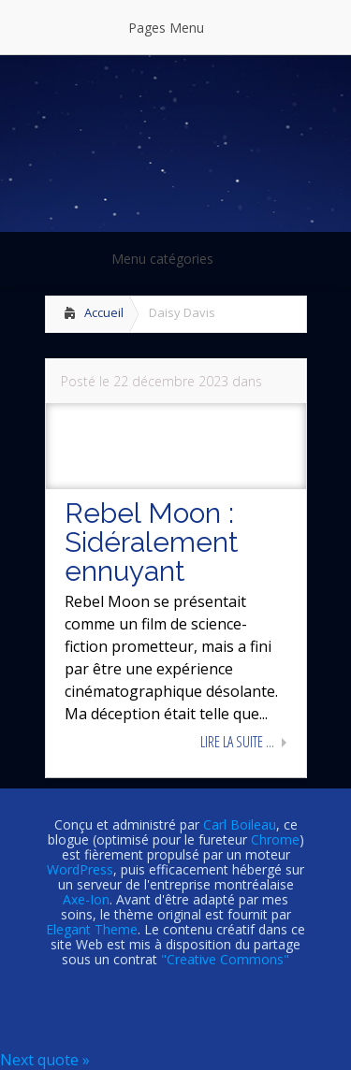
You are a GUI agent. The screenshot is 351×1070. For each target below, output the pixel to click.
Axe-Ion (86, 899)
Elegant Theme (92, 929)
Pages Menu (177, 27)
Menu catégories (174, 259)
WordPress (80, 869)
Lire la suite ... (237, 741)
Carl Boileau (239, 824)
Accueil (104, 312)
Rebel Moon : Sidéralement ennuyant (152, 542)
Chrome (275, 839)
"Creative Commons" (225, 959)
